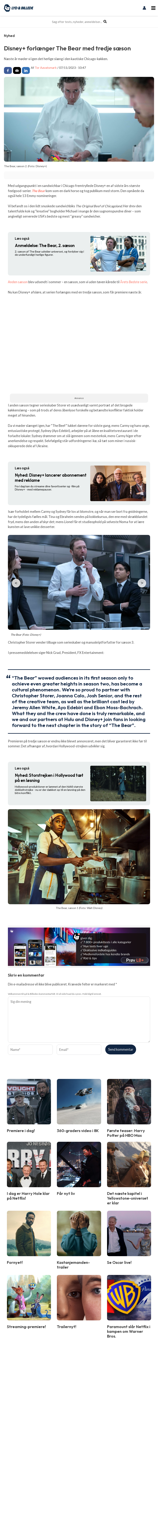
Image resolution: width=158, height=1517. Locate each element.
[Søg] (105, 21)
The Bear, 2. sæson (45, 245)
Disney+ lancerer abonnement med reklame (51, 478)
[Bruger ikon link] (144, 8)
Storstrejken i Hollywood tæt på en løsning (49, 778)
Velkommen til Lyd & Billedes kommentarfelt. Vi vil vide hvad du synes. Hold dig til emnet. (55, 993)
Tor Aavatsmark (46, 67)
